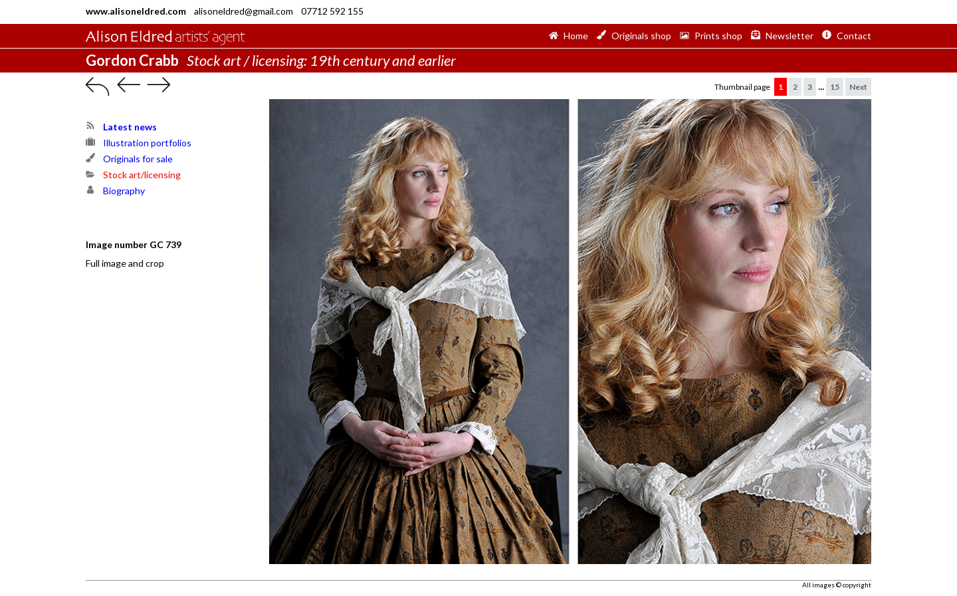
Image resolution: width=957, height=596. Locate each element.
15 (834, 87)
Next (858, 87)
